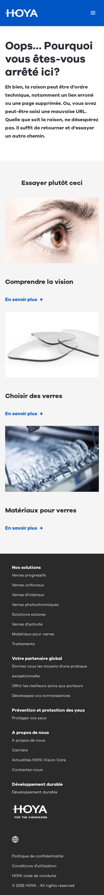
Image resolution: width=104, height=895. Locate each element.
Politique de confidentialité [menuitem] (37, 856)
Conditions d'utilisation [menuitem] (34, 866)
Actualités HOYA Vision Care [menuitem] (39, 760)
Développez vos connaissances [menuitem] (41, 695)
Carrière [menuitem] (20, 750)
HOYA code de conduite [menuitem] (34, 875)
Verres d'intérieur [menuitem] (28, 594)
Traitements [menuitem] (23, 644)
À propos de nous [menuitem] (28, 740)
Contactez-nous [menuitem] (27, 769)
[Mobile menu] (93, 13)
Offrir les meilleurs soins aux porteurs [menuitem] (47, 685)
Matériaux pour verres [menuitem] (33, 634)
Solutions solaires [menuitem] (29, 614)
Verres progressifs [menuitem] (29, 575)
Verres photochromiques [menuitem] (35, 604)
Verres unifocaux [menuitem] (28, 585)
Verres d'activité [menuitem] (27, 624)
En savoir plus (21, 299)
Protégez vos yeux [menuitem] (29, 718)
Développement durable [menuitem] (34, 792)
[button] (52, 839)
